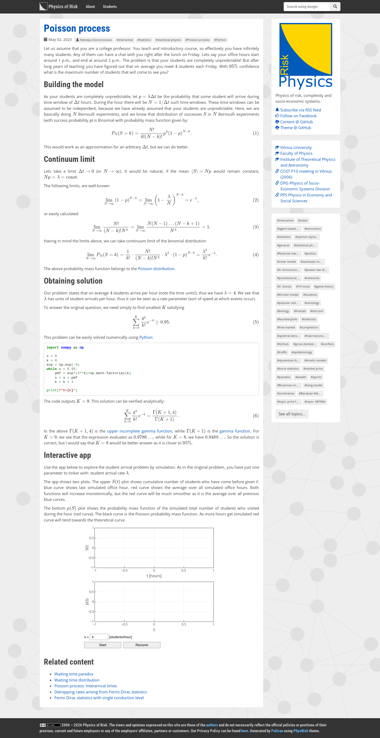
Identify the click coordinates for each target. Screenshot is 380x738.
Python (145, 337)
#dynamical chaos (289, 360)
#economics (313, 229)
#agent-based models (289, 229)
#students (310, 295)
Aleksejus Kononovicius (94, 40)
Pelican (277, 730)
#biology (283, 311)
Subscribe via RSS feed (299, 109)
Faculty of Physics (295, 153)
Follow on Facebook (297, 115)
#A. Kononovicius (289, 270)
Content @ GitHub (295, 121)
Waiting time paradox (73, 673)
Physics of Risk (59, 6)
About (90, 6)
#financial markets (289, 253)
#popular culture (289, 303)
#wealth (300, 377)
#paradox (284, 377)
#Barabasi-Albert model (311, 393)
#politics (310, 253)
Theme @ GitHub (294, 127)
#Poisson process (198, 40)
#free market (286, 327)
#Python (220, 40)
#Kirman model (287, 295)
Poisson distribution (156, 268)
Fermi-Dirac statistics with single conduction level (99, 697)
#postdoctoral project (289, 278)
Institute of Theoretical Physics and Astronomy (306, 162)
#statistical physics (168, 40)
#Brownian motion (289, 385)
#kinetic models (315, 360)
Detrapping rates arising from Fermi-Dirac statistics (100, 691)
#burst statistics (288, 368)
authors (212, 725)
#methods (309, 319)
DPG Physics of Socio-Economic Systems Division (304, 186)
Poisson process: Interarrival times (85, 685)
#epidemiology (302, 352)
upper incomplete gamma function (139, 431)
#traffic (282, 352)
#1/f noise (303, 286)
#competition (309, 327)
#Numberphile (287, 319)
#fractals (300, 311)
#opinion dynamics (307, 237)
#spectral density (289, 336)
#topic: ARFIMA (315, 401)
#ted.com (316, 311)
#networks (312, 278)
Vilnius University (295, 147)
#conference (285, 393)
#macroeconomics (317, 336)
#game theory (324, 286)
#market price (313, 368)
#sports (316, 377)
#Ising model (313, 385)
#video (303, 220)
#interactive (125, 40)
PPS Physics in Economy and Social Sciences (305, 198)
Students (110, 6)
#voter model (286, 262)
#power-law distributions (317, 270)
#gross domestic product (305, 344)
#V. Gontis (284, 286)
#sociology (312, 303)
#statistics (144, 40)
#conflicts (327, 344)
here (244, 730)
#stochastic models (313, 262)
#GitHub (283, 344)
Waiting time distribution (76, 680)
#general (283, 245)
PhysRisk (300, 730)
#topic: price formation (289, 401)
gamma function (235, 431)
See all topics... (292, 413)
